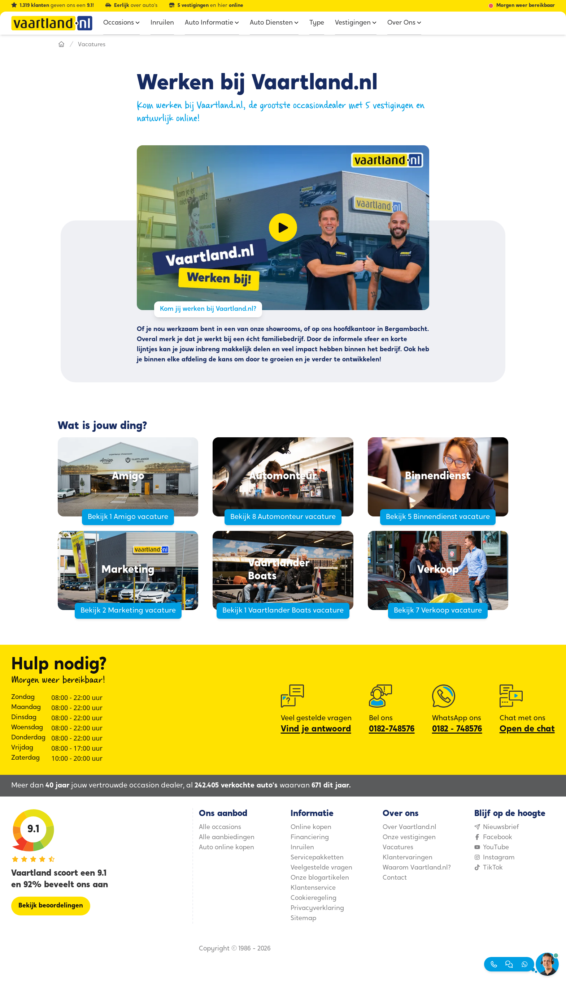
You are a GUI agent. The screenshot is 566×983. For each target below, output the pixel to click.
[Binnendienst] (438, 476)
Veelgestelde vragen (321, 867)
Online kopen (311, 827)
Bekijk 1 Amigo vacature (128, 517)
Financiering (310, 837)
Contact (395, 878)
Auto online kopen (226, 847)
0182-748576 (392, 729)
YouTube (491, 847)
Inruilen (302, 847)
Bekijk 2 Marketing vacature (128, 610)
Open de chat (527, 729)
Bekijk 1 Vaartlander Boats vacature (283, 610)
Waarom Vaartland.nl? (417, 867)
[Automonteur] (283, 476)
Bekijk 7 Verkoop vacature (438, 610)
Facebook (493, 837)
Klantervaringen (407, 857)
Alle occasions (220, 827)
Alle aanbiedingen (226, 837)
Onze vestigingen (409, 837)
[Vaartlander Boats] (283, 570)
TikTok (488, 867)
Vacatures (398, 847)
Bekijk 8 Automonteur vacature (283, 517)
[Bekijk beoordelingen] (50, 906)
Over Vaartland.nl (409, 827)
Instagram (494, 857)
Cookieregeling (313, 898)
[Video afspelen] (283, 227)
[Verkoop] (438, 570)
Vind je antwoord (316, 729)
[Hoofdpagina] (61, 45)
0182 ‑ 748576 (457, 729)
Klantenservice (313, 888)
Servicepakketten (317, 857)
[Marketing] (128, 570)
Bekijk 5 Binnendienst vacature (438, 517)
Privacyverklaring (317, 908)
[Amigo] (128, 476)
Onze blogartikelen (320, 878)
